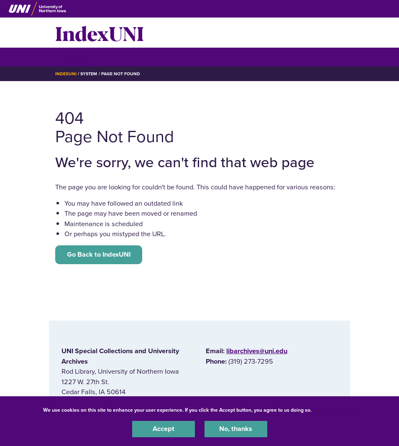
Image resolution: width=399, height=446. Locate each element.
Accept (163, 429)
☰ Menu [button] (70, 56)
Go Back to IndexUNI (98, 254)
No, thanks (235, 429)
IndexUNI (99, 32)
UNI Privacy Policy (335, 410)
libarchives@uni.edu (256, 351)
